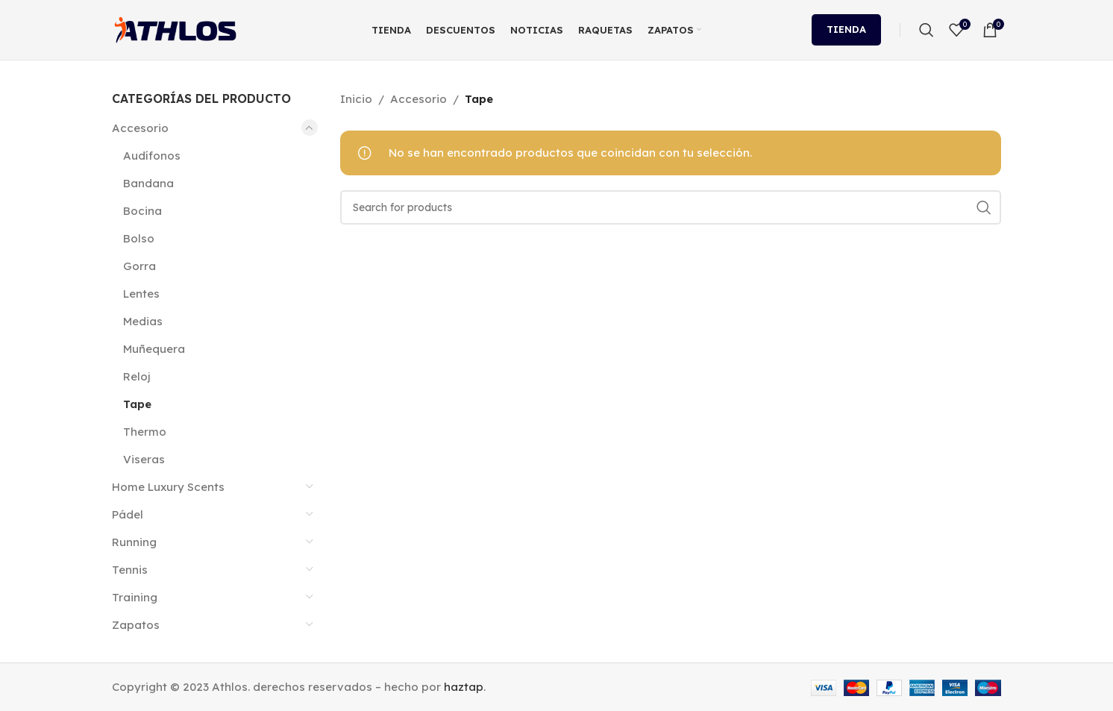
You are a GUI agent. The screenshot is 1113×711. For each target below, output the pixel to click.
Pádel (127, 514)
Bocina (142, 211)
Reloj (136, 376)
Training (134, 597)
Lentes (141, 293)
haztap (463, 687)
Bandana (148, 183)
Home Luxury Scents (168, 487)
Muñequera (154, 349)
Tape (137, 404)
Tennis (130, 570)
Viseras (144, 459)
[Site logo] (175, 29)
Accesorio (140, 128)
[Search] (926, 30)
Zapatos (136, 625)
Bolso (138, 238)
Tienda (846, 29)
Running (134, 542)
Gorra (139, 266)
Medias (143, 321)
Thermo (144, 432)
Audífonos (152, 155)
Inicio (356, 99)
